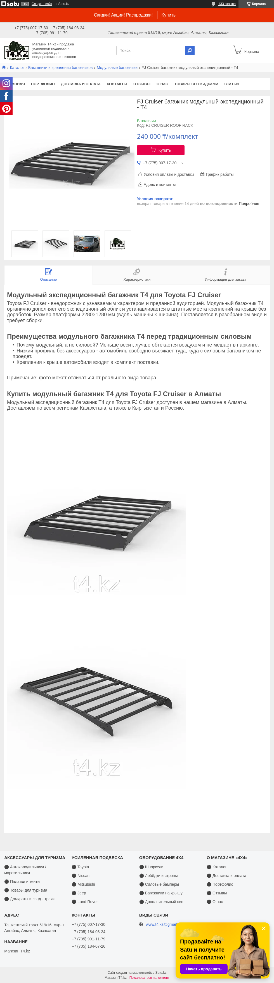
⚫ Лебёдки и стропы (158, 875)
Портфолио (43, 84)
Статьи (232, 84)
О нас (162, 84)
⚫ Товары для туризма (25, 890)
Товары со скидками (196, 84)
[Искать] (190, 50)
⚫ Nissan (80, 875)
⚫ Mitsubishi (83, 884)
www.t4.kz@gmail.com (165, 924)
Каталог (17, 67)
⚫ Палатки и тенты (22, 881)
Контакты (117, 84)
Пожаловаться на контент (149, 978)
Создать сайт (42, 4)
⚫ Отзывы (217, 893)
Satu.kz (160, 973)
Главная (16, 84)
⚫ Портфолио (220, 884)
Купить (169, 15)
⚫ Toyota (80, 867)
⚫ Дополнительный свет (162, 901)
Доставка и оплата (81, 84)
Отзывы (141, 84)
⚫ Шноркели (151, 867)
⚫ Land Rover (85, 901)
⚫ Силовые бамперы (159, 884)
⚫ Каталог (217, 867)
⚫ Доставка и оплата (226, 875)
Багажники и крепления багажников (60, 67)
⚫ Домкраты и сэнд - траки (29, 899)
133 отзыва (227, 4)
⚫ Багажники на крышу (161, 893)
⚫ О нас (215, 901)
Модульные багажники (117, 67)
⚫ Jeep (79, 893)
